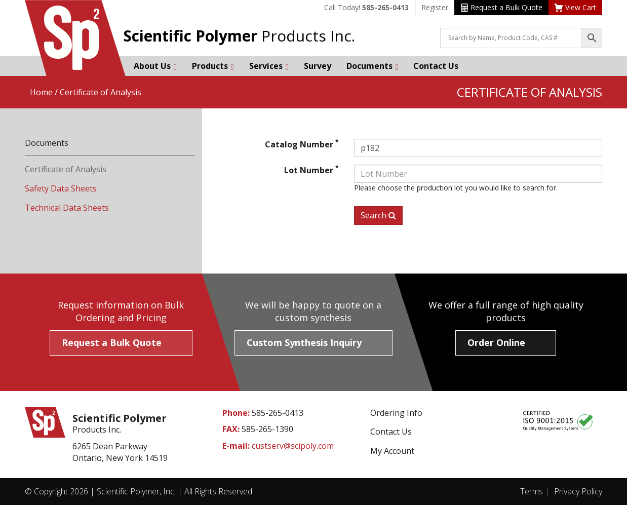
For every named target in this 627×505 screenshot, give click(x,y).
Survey (317, 65)
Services (269, 65)
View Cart (575, 7)
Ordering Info (396, 412)
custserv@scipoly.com (293, 445)
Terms (531, 491)
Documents (372, 65)
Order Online (496, 342)
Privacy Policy (578, 491)
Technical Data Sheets (67, 207)
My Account (392, 450)
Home (41, 92)
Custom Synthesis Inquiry (304, 342)
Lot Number (311, 170)
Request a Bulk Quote (501, 7)
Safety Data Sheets (61, 188)
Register (434, 7)
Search (378, 215)
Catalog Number (302, 144)
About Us (155, 65)
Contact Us (435, 65)
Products (213, 65)
